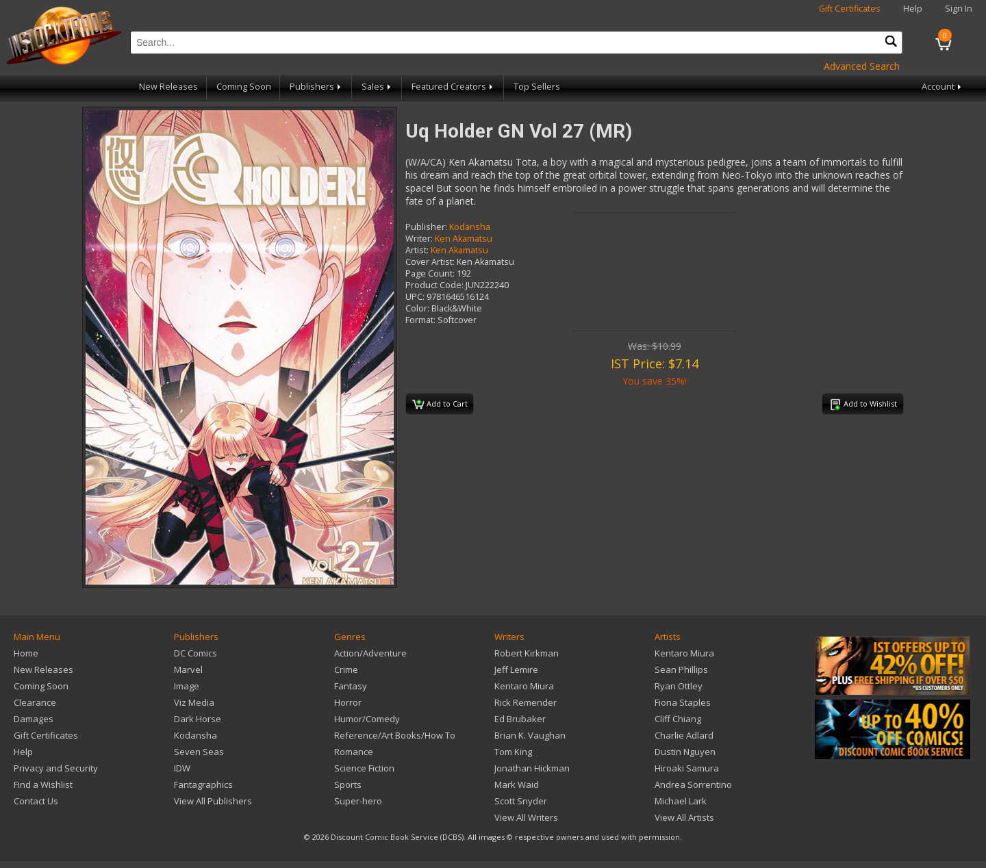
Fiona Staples (683, 702)
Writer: (419, 238)
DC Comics (195, 653)
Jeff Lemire (516, 669)
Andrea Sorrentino (693, 784)
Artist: (417, 250)
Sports (348, 784)
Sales (377, 86)
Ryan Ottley (679, 686)
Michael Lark (681, 801)
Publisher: (426, 227)
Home (26, 653)
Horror (348, 702)
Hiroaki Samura (687, 768)
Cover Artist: (430, 262)
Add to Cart (440, 404)
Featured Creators (453, 86)
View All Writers (526, 817)
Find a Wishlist (43, 784)
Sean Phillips (681, 669)
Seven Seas (199, 751)
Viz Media (194, 702)
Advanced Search (862, 66)
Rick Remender (525, 702)
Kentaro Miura (524, 686)
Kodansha (469, 227)
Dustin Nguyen (685, 751)
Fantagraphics (203, 784)
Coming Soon (243, 86)
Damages (33, 719)
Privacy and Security (56, 768)
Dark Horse (197, 719)
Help (912, 8)
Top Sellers (537, 86)
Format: (420, 320)
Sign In (958, 8)
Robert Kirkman (526, 653)
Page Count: (430, 273)
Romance (353, 751)
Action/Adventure (370, 653)
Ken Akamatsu (463, 238)
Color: (417, 308)
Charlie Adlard (684, 735)
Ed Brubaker (520, 719)
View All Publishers (213, 801)
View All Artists (684, 817)
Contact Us (36, 801)
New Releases (168, 86)
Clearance (35, 702)
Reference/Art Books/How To (394, 735)
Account (942, 86)
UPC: (415, 297)
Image (186, 686)
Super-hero (358, 801)
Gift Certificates (850, 8)
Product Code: (434, 285)
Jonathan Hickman (532, 768)
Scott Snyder (520, 801)
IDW (182, 768)
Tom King (513, 751)
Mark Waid (516, 784)
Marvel (188, 669)
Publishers (316, 86)
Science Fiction (364, 768)
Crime (346, 669)
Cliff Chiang (678, 719)
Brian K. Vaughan (530, 735)
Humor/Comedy (367, 719)
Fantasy (350, 686)
